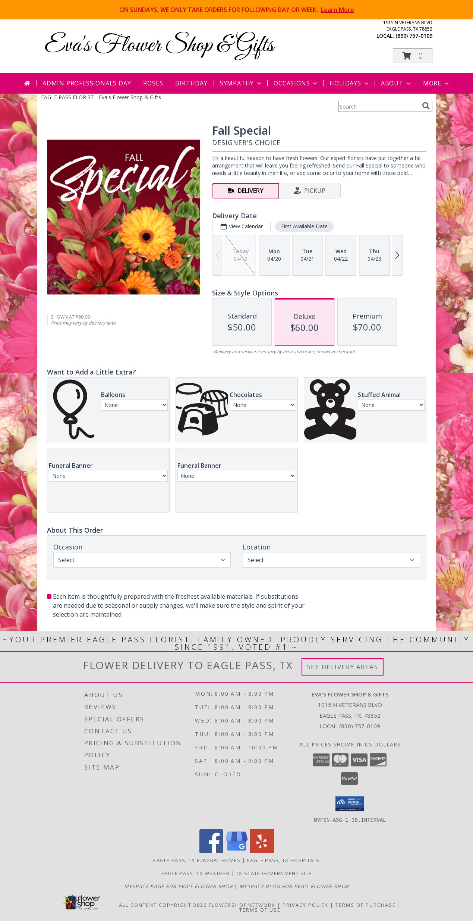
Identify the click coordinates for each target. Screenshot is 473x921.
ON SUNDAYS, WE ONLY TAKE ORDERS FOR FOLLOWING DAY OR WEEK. (236, 10)
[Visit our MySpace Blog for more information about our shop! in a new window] (294, 886)
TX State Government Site (274, 873)
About (396, 83)
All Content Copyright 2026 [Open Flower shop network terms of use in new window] (163, 904)
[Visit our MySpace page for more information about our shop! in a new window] (179, 886)
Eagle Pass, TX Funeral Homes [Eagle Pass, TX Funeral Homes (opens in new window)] (196, 859)
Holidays (349, 83)
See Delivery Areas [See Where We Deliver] (342, 666)
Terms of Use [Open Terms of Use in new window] (260, 909)
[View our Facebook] (211, 850)
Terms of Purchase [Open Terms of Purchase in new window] (365, 904)
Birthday (191, 83)
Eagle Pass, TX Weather (195, 873)
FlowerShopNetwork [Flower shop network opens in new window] (242, 904)
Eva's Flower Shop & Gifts (159, 46)
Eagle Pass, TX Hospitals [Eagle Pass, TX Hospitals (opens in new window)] (283, 859)
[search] (426, 106)
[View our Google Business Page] (237, 850)
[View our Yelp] (262, 850)
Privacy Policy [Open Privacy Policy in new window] (305, 904)
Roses (153, 83)
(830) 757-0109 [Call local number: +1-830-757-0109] (413, 35)
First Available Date (304, 226)
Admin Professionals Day (86, 83)
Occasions (296, 83)
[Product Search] (379, 106)
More (436, 83)
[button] (412, 55)
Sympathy (241, 83)
